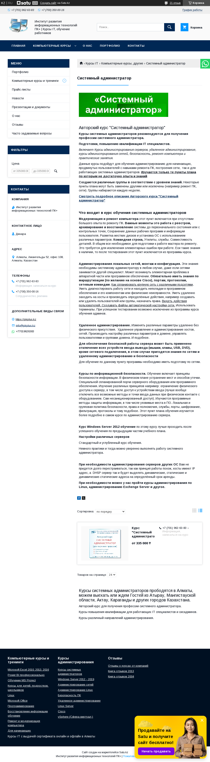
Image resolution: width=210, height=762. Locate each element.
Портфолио (110, 45)
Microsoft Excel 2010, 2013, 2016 (28, 669)
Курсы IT (92, 63)
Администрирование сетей (75, 684)
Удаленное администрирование (79, 700)
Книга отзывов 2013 (121, 671)
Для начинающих (19, 730)
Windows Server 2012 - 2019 (76, 679)
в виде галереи (194, 511)
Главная (18, 45)
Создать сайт (48, 2)
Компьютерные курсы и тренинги (35, 80)
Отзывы (17, 124)
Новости (18, 98)
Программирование (21, 706)
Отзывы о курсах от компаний (128, 665)
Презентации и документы (31, 107)
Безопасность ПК (69, 695)
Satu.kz (123, 752)
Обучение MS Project (22, 680)
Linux (11, 695)
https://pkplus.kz (26, 319)
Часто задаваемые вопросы (32, 133)
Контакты (136, 45)
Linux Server (66, 706)
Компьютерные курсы (52, 45)
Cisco (61, 711)
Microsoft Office (17, 700)
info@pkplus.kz (25, 325)
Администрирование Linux (75, 690)
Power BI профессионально (26, 675)
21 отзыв (175, 2)
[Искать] (169, 27)
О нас (87, 45)
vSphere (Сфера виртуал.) (75, 716)
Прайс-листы (21, 89)
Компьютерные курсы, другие (122, 63)
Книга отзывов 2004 (121, 676)
